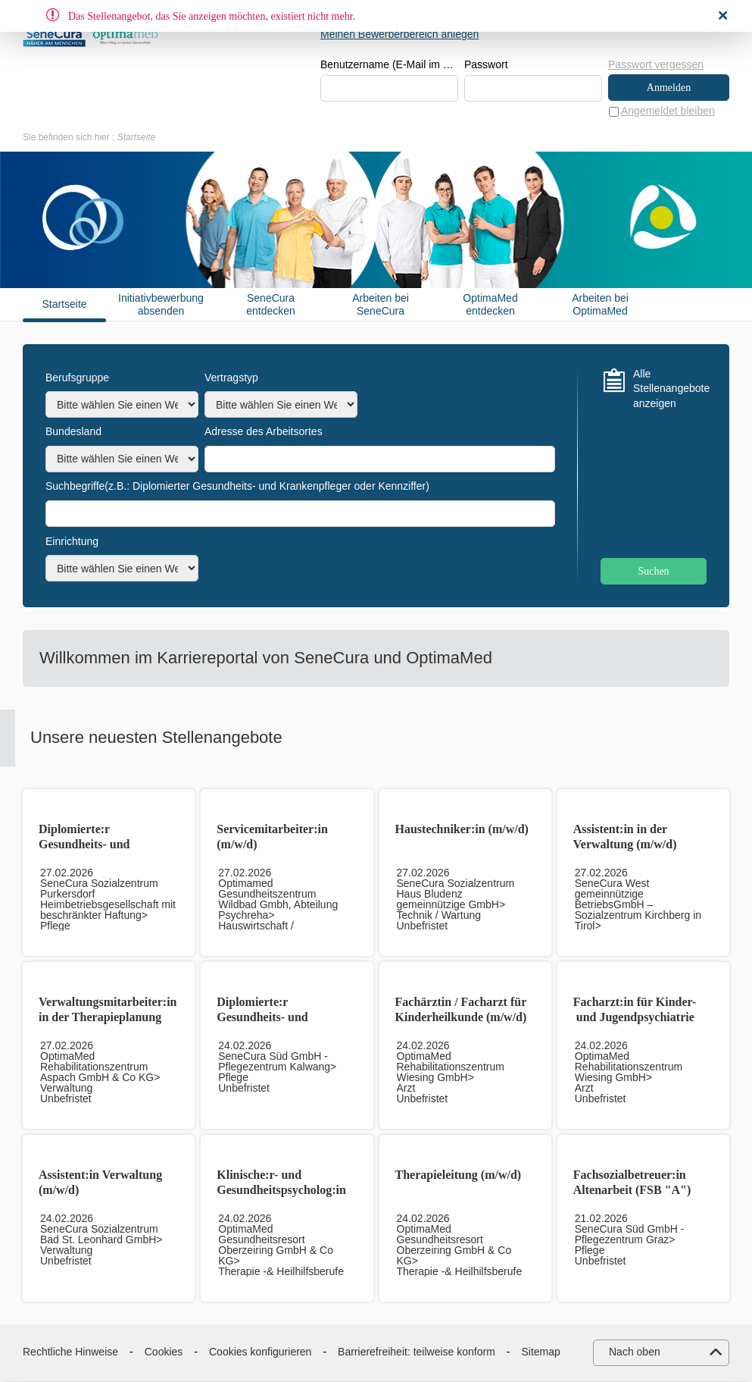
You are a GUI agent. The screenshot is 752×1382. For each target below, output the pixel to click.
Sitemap (541, 1352)
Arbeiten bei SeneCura (380, 305)
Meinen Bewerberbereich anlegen (399, 34)
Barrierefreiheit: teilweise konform (416, 1352)
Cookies (164, 1352)
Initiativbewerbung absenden (161, 305)
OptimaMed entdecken (490, 305)
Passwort (486, 65)
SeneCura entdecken (270, 305)
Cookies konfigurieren (260, 1352)
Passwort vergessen (656, 64)
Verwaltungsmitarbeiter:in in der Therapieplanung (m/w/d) (108, 1017)
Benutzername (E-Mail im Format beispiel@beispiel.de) (389, 65)
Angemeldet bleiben (668, 111)
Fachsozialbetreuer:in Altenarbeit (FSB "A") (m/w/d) (632, 1190)
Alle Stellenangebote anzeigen (670, 389)
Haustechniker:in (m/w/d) (462, 829)
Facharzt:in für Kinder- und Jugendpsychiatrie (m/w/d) (635, 1017)
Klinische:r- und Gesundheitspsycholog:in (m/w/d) (281, 1190)
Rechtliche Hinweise (70, 1352)
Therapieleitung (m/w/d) (458, 1175)
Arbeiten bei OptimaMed (600, 305)
